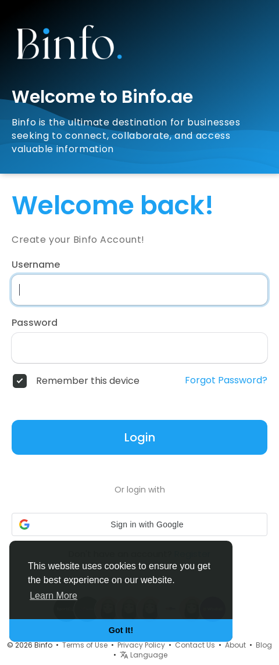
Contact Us (195, 645)
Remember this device (88, 381)
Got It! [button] (121, 630)
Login (139, 437)
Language (143, 655)
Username (36, 264)
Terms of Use (85, 645)
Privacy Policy (141, 645)
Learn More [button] (53, 596)
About (235, 645)
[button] (139, 524)
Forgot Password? (226, 380)
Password (35, 323)
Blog (264, 645)
